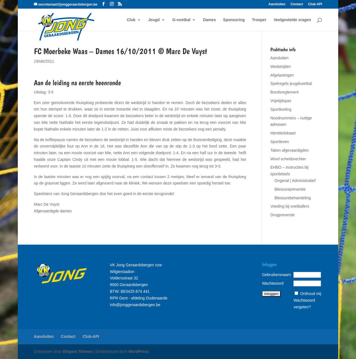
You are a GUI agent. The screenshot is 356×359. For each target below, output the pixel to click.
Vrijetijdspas (280, 101)
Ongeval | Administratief (295, 180)
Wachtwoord (272, 283)
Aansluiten (276, 4)
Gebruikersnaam (276, 274)
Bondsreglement (284, 92)
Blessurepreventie (290, 189)
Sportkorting (280, 109)
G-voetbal (181, 20)
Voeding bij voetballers (289, 206)
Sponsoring (234, 20)
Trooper (259, 20)
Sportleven (279, 141)
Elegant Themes (78, 351)
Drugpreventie (282, 215)
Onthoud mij (310, 293)
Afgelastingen (282, 75)
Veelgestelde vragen (292, 20)
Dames (209, 20)
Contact (297, 4)
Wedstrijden (280, 66)
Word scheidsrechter (288, 159)
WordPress (138, 351)
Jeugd (154, 20)
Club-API (315, 4)
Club (131, 20)
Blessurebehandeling (293, 198)
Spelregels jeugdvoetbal (291, 83)
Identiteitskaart (283, 133)
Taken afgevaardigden (289, 150)
